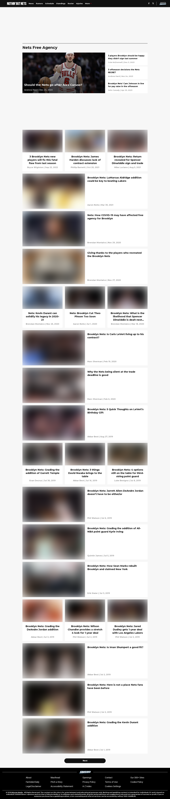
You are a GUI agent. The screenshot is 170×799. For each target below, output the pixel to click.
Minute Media (17, 792)
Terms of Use (111, 782)
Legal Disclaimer (33, 786)
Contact (108, 777)
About (28, 777)
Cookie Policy (136, 782)
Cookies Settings (113, 786)
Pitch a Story (56, 782)
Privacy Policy (89, 782)
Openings (87, 777)
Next (85, 761)
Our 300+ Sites (137, 777)
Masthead (55, 777)
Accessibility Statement (62, 786)
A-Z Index (87, 786)
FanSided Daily (32, 782)
